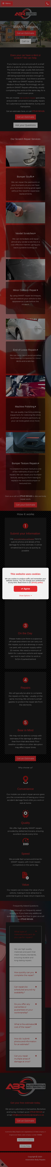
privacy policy (37, 582)
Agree (25, 588)
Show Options (25, 595)
